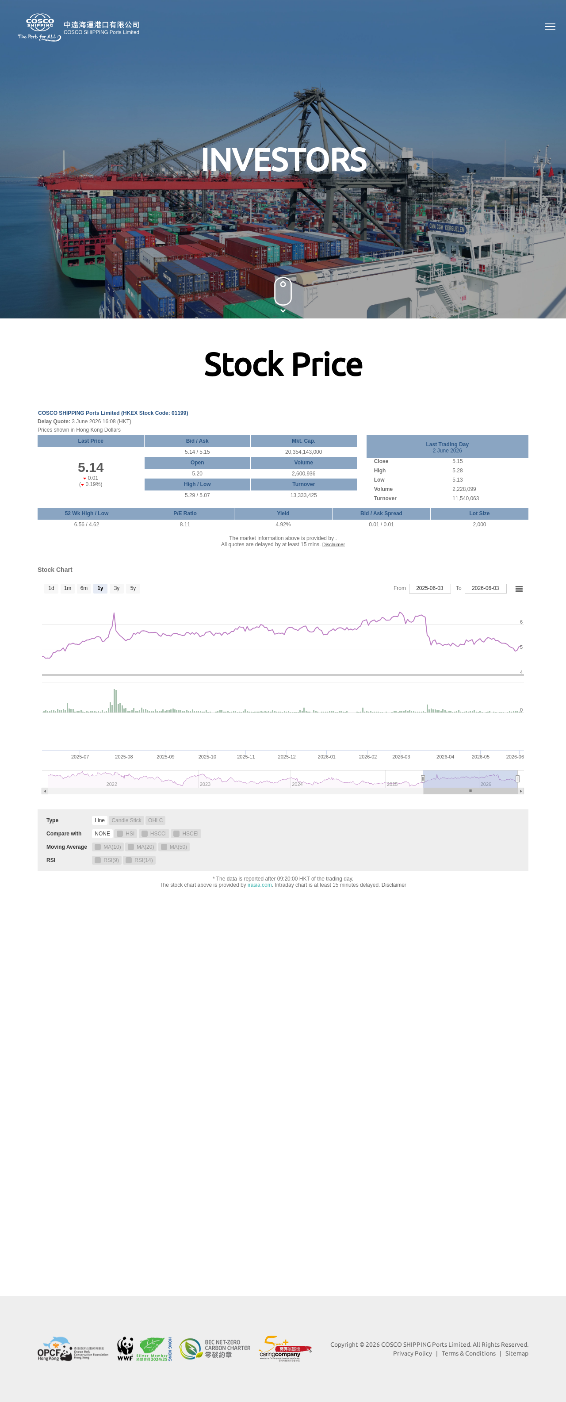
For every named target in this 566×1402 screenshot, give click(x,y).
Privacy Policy (412, 1353)
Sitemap (516, 1353)
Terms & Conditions (469, 1353)
